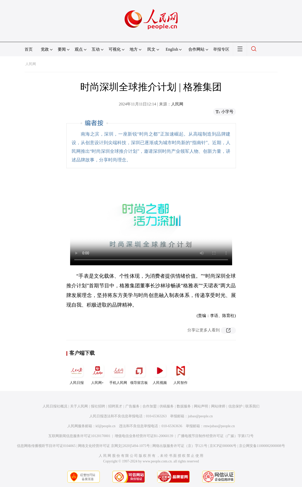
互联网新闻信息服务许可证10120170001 (79, 436)
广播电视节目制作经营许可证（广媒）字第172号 (215, 436)
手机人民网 (118, 373)
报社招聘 (98, 406)
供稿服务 (166, 406)
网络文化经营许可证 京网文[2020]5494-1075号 (114, 446)
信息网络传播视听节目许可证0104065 (46, 446)
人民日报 (77, 373)
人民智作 (180, 373)
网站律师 (218, 406)
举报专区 (221, 49)
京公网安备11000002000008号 (262, 446)
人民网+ (97, 373)
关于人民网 (79, 406)
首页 (29, 49)
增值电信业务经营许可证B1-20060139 (144, 436)
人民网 (30, 64)
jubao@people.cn (200, 416)
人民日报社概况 (55, 406)
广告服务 (132, 406)
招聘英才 (115, 406)
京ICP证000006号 (223, 446)
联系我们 (252, 406)
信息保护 (235, 406)
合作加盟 (150, 406)
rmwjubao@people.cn (219, 426)
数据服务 (184, 406)
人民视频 (160, 373)
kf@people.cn (106, 426)
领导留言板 (139, 373)
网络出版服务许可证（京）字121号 (179, 446)
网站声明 (201, 406)
